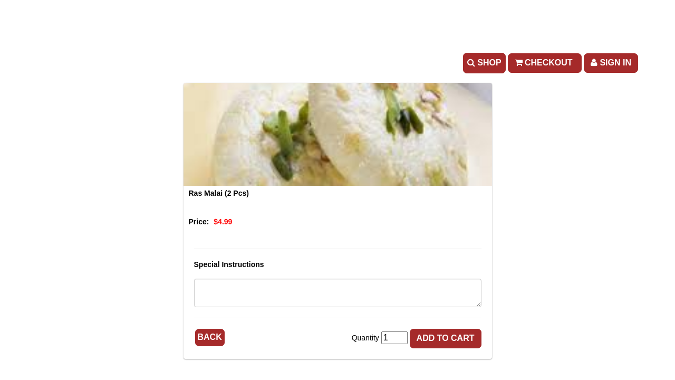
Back (210, 336)
